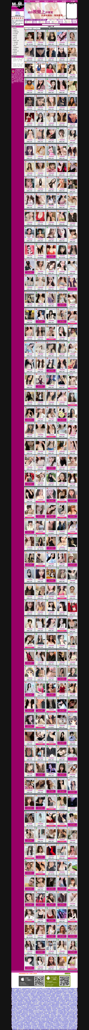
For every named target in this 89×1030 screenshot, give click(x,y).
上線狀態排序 (16, 47)
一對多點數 (15, 42)
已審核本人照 (16, 51)
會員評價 (15, 35)
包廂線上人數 (16, 40)
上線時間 (15, 37)
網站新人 (15, 45)
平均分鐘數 (15, 33)
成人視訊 (15, 54)
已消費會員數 (16, 31)
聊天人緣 (15, 38)
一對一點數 (15, 44)
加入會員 (18, 13)
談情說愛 (15, 52)
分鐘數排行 (15, 30)
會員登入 (18, 12)
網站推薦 (15, 49)
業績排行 (15, 28)
